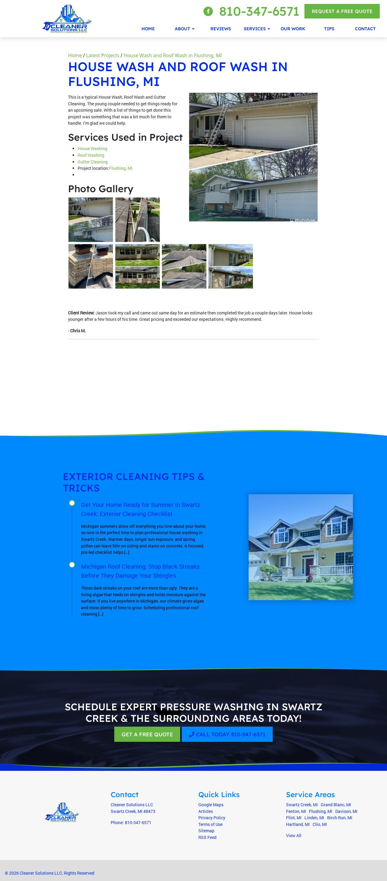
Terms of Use (210, 824)
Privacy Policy (211, 817)
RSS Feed (207, 837)
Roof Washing (91, 155)
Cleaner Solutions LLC (41, 873)
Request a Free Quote (342, 11)
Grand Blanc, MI (336, 804)
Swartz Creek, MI (302, 804)
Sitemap (206, 830)
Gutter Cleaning (93, 162)
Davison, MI (346, 811)
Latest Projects (102, 55)
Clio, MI (320, 824)
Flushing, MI (120, 168)
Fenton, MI (296, 811)
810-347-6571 (259, 11)
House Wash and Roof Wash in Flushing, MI (173, 55)
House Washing (92, 148)
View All (293, 835)
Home (75, 55)
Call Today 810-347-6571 (227, 734)
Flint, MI (293, 817)
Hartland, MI (298, 824)
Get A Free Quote (147, 734)
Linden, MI (314, 817)
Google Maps (210, 804)
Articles (205, 811)
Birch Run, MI (339, 817)
